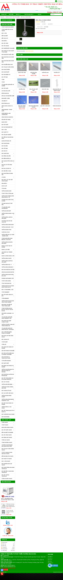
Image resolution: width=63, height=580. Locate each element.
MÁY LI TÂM (4, 33)
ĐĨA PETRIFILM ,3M (6, 103)
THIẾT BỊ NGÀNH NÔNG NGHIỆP (6, 396)
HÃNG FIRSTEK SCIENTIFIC (7, 117)
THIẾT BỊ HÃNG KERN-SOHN (8, 224)
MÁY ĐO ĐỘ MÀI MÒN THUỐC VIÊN (8, 61)
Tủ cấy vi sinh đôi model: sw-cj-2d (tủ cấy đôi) (10, 511)
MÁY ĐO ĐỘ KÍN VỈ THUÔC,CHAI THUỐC (6, 357)
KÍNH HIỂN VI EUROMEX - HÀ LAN (8, 314)
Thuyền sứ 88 (22, 89)
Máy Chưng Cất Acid (6, 390)
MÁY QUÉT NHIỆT (5, 363)
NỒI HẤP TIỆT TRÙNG (8, 119)
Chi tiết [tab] (19, 43)
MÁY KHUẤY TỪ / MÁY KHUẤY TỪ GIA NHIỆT (8, 51)
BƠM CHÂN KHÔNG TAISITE (7, 427)
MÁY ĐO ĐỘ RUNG (5, 143)
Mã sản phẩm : (40, 26)
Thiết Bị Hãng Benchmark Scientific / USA (8, 400)
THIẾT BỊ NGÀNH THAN (6, 229)
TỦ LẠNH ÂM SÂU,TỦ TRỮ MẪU (7, 204)
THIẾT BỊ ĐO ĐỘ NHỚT (6, 210)
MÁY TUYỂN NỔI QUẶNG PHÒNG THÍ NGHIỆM (7, 332)
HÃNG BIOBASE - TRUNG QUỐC (8, 110)
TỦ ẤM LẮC (8, 344)
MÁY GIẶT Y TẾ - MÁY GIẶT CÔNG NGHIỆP (7, 180)
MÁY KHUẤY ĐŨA (8, 153)
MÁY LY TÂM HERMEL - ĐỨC (7, 289)
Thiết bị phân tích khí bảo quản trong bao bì (8, 286)
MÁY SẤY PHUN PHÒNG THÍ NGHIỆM (7, 404)
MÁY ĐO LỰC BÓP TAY (8, 168)
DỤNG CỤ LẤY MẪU (8, 249)
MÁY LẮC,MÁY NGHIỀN (6, 134)
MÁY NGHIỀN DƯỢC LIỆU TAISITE (7, 464)
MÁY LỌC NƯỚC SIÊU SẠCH (7, 393)
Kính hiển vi (50, 558)
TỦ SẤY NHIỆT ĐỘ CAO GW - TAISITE (7, 30)
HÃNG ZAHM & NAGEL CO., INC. (7, 106)
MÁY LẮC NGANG (5, 45)
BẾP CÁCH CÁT (5, 38)
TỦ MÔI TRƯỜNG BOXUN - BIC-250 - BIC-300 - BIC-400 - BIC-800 (7, 309)
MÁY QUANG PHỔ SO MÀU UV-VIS (8, 161)
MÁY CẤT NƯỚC (5, 88)
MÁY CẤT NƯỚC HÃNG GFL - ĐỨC (8, 295)
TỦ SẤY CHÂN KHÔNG (8, 280)
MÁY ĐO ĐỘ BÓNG (5, 416)
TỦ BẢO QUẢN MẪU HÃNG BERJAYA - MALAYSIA (7, 239)
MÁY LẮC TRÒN (5, 43)
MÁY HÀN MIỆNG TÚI (6, 74)
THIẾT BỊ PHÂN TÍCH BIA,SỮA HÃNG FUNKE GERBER (8, 301)
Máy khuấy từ (50, 562)
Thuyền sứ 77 (57, 72)
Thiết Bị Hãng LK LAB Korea (8, 407)
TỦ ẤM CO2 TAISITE (6, 439)
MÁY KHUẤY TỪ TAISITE (7, 458)
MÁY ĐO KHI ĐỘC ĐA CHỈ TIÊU (8, 269)
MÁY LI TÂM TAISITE (6, 461)
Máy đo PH (50, 559)
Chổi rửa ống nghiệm (33, 73)
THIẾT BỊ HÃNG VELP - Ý (8, 264)
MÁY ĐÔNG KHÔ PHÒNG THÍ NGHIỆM (8, 366)
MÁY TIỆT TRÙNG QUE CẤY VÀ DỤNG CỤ (8, 411)
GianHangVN (60, 572)
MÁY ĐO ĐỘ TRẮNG (6, 69)
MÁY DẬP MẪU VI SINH (6, 170)
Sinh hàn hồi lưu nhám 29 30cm (57, 90)
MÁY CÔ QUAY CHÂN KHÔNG (8, 67)
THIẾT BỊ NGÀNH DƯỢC (6, 190)
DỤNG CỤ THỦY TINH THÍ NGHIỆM (7, 246)
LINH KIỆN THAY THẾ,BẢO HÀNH (8, 253)
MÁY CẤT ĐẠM (5, 77)
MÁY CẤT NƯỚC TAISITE (8, 429)
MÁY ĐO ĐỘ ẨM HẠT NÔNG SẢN (7, 174)
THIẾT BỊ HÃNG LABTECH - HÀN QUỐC (8, 218)
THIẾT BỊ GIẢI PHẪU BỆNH (8, 384)
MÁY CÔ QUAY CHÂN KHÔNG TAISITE (8, 449)
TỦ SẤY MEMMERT (5, 292)
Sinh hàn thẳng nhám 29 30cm (22, 106)
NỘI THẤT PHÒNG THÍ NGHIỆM (8, 350)
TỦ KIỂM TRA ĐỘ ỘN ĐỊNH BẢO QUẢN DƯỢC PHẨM (7, 446)
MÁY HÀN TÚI (4, 150)
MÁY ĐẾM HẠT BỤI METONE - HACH (8, 138)
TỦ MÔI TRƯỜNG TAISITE (7, 442)
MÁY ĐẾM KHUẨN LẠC (6, 158)
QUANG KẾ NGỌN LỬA (6, 140)
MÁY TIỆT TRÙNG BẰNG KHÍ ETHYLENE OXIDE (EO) (7, 379)
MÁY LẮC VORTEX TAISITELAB (5, 475)
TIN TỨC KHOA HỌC (28, 14)
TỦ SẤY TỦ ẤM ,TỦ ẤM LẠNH (7, 193)
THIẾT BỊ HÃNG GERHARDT (8, 267)
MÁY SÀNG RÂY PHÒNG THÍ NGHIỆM (7, 347)
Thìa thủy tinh (45, 89)
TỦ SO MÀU (4, 188)
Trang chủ (3, 14)
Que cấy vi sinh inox (45, 105)
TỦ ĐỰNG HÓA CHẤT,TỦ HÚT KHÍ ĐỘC (8, 200)
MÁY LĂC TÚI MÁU (5, 381)
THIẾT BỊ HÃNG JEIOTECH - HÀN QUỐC (7, 261)
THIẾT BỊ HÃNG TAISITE (8, 258)
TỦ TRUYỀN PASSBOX (6, 360)
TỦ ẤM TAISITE (8, 422)
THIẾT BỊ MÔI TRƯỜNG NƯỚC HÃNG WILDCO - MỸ (8, 196)
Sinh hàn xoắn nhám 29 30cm (33, 106)
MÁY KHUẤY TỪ (5, 132)
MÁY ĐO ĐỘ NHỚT (5, 72)
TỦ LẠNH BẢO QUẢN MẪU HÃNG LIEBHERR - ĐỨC (7, 318)
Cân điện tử (50, 556)
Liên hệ (36, 14)
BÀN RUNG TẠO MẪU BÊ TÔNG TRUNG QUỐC (7, 305)
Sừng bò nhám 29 (57, 105)
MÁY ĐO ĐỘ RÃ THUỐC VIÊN (8, 54)
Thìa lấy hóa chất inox (33, 90)
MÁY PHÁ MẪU (5, 145)
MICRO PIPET (8, 122)
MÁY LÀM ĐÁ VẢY (5, 339)
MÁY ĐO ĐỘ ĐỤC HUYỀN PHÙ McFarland (8, 375)
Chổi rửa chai (45, 72)
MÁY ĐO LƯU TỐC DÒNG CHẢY (7, 165)
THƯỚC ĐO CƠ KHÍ (8, 232)
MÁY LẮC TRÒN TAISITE (7, 434)
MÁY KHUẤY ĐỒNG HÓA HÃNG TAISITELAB (8, 468)
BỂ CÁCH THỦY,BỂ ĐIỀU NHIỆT (8, 95)
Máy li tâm (50, 561)
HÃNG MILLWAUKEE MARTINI (8, 272)
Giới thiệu (11, 14)
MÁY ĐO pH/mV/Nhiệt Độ (7, 127)
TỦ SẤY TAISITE (8, 424)
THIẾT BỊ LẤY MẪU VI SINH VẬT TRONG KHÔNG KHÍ (8, 325)
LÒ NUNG (8, 177)
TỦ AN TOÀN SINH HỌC (8, 283)
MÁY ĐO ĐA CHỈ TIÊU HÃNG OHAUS (7, 336)
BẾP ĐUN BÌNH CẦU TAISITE (7, 456)
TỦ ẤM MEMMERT (5, 298)
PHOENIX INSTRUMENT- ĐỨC (8, 278)
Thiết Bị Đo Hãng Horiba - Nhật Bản (8, 387)
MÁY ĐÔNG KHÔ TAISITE (7, 437)
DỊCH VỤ (18, 14)
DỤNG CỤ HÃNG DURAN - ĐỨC (8, 255)
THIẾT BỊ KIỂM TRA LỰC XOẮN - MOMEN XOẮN (8, 235)
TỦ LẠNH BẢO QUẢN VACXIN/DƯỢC (6, 208)
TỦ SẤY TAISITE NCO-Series (8, 26)
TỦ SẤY (3, 82)
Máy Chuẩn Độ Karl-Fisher (8, 414)
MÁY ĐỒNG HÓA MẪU (8, 155)
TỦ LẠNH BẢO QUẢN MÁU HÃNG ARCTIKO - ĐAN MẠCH (8, 329)
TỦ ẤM (3, 79)
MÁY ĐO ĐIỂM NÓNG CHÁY (7, 64)
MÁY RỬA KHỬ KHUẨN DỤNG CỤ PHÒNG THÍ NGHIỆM (8, 354)
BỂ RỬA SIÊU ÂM (8, 93)
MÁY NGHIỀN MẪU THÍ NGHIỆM (8, 48)
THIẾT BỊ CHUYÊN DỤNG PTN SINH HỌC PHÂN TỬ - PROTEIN (8, 370)
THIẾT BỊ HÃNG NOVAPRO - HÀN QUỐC (7, 243)
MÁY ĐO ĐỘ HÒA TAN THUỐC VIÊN (8, 58)
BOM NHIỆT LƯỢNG (8, 98)
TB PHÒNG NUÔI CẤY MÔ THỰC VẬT (7, 221)
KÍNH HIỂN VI (4, 40)
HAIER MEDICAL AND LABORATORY (6, 114)
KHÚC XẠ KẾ (4, 185)
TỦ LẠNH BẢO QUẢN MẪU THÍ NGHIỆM (8, 85)
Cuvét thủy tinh (22, 72)
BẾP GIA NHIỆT (5, 35)
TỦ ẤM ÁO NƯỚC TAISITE (7, 478)
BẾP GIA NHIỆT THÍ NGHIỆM (7, 432)
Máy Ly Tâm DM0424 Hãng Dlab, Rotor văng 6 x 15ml (7, 499)
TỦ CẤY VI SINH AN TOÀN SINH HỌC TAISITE (7, 453)
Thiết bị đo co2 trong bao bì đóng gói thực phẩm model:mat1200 (10, 505)
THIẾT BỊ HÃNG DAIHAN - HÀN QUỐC (8, 214)
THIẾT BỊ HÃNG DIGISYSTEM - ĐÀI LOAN (8, 275)
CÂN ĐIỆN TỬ (8, 100)
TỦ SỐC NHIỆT (5, 341)
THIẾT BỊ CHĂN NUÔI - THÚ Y (8, 227)
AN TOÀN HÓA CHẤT (8, 90)
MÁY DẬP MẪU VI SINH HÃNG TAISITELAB (8, 472)
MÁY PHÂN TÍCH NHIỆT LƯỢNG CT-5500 (6, 321)
